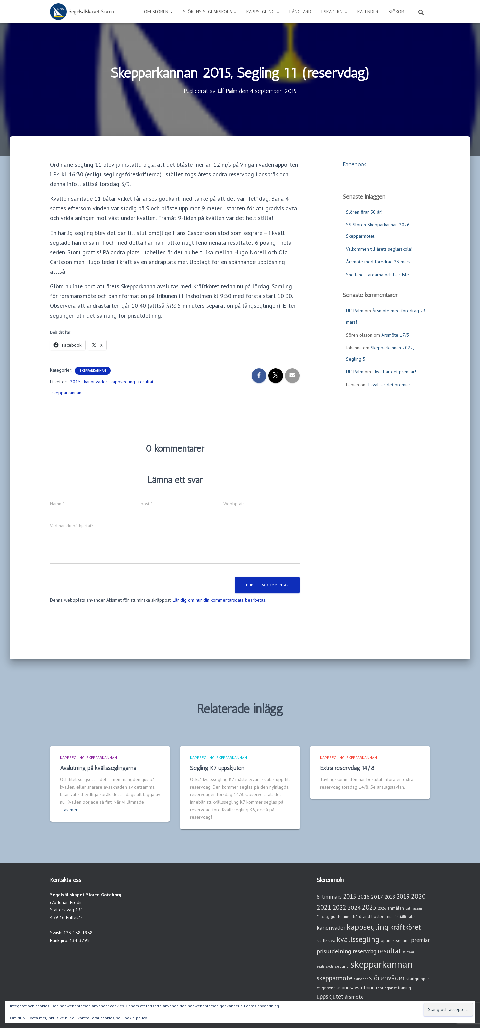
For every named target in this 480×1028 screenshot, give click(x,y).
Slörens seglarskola (209, 12)
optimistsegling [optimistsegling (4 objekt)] (395, 940)
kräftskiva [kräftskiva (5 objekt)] (326, 940)
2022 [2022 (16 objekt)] (339, 907)
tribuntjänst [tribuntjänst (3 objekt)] (386, 987)
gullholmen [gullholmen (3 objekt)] (341, 916)
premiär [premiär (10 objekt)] (420, 940)
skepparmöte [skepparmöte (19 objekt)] (334, 978)
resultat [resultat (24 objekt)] (389, 950)
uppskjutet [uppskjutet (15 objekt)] (330, 996)
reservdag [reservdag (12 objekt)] (364, 951)
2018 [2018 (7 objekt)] (389, 897)
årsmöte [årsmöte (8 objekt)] (354, 996)
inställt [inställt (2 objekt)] (400, 916)
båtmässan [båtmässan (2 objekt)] (413, 908)
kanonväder (95, 382)
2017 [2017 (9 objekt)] (377, 896)
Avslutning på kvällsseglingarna (98, 768)
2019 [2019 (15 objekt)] (403, 896)
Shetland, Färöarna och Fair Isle (377, 275)
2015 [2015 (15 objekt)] (349, 896)
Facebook (354, 164)
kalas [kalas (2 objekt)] (411, 916)
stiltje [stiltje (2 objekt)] (321, 988)
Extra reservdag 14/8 (347, 768)
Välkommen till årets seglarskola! (379, 249)
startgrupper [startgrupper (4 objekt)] (417, 979)
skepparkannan (66, 393)
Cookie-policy (134, 1017)
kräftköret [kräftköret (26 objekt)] (405, 927)
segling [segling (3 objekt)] (342, 966)
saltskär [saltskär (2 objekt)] (408, 952)
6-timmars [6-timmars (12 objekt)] (329, 896)
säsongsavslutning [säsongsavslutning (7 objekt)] (354, 987)
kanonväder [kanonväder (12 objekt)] (331, 927)
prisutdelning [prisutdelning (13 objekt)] (334, 951)
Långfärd (300, 12)
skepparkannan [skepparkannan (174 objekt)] (381, 964)
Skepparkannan (93, 370)
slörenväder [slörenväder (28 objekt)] (387, 977)
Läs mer (70, 810)
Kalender (367, 12)
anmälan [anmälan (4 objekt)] (395, 908)
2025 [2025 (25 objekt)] (369, 907)
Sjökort (397, 12)
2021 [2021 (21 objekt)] (324, 907)
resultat (145, 382)
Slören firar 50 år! (364, 212)
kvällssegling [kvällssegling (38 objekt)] (358, 939)
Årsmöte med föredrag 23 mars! (379, 262)
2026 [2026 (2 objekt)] (382, 908)
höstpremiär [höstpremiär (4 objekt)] (382, 916)
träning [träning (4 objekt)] (404, 988)
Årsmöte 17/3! (396, 335)
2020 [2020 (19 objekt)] (418, 896)
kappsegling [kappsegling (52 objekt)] (368, 926)
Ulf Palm (354, 310)
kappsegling (123, 382)
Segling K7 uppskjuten (217, 768)
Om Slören (158, 12)
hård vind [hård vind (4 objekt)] (361, 916)
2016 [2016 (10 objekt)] (364, 896)
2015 (75, 382)
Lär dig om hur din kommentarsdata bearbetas (219, 600)
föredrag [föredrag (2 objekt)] (323, 916)
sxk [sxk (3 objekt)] (330, 987)
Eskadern (334, 12)
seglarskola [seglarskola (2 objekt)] (325, 966)
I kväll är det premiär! (394, 372)
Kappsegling (262, 12)
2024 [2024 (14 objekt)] (354, 907)
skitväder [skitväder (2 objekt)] (361, 979)
